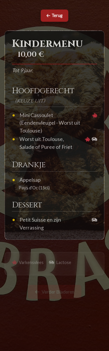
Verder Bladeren (54, 292)
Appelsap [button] (30, 180)
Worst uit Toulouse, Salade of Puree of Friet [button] (45, 143)
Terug (54, 15)
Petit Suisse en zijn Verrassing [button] (40, 224)
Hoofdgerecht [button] (43, 91)
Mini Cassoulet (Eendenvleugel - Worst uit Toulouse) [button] (49, 123)
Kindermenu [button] (47, 44)
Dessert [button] (27, 205)
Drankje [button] (29, 165)
